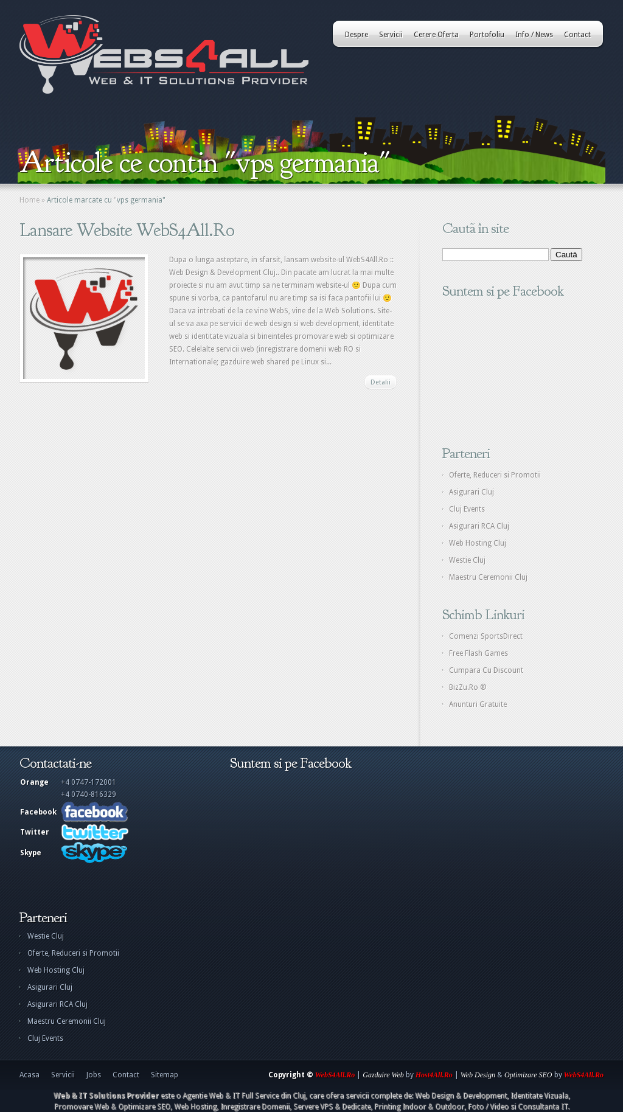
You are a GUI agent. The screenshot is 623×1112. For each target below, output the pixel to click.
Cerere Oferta (436, 34)
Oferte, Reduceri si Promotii (495, 475)
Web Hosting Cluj (477, 543)
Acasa (29, 1075)
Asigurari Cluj (471, 492)
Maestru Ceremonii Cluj (488, 577)
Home (29, 200)
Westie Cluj (467, 560)
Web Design (478, 1075)
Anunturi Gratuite (478, 704)
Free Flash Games (478, 653)
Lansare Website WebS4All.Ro (126, 230)
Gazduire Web (383, 1075)
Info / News (534, 34)
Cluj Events (467, 509)
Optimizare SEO (528, 1075)
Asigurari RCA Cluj (479, 526)
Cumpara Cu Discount (486, 670)
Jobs (93, 1075)
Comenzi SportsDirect (486, 636)
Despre (356, 34)
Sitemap (164, 1075)
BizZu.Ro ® (468, 687)
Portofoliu (487, 34)
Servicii (391, 34)
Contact (577, 34)
